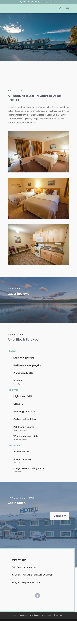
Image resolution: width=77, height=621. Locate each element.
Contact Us (46, 615)
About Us (23, 615)
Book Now (60, 515)
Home (14, 615)
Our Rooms (34, 615)
